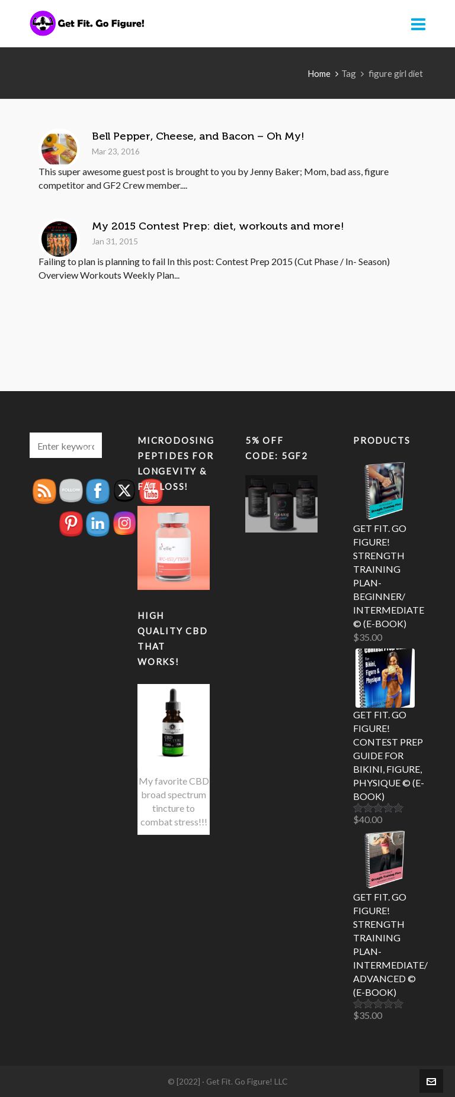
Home (319, 73)
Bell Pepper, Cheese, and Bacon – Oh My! (198, 136)
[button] (87, 445)
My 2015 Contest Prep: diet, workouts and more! (218, 226)
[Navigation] (418, 23)
